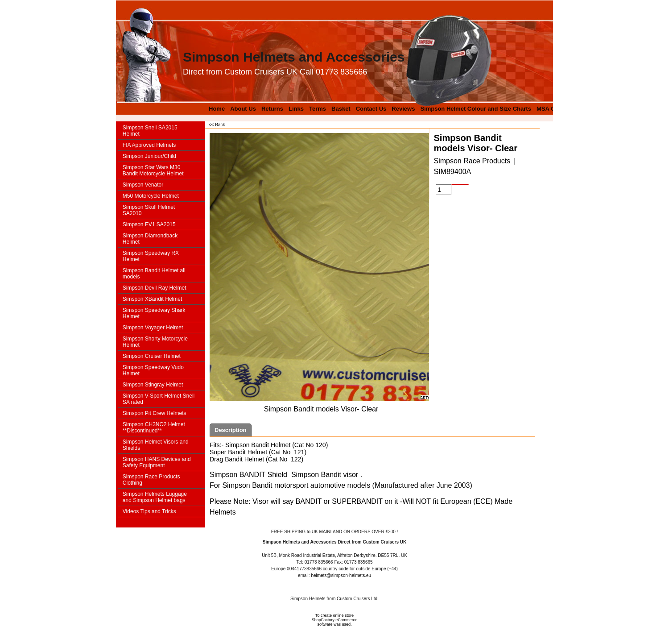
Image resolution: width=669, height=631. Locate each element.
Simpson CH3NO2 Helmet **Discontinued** (154, 427)
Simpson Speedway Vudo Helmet (153, 370)
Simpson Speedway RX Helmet (151, 256)
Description (231, 430)
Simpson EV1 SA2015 (149, 224)
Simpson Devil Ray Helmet (154, 288)
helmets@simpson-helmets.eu (341, 575)
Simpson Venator (143, 185)
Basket (341, 108)
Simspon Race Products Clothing (151, 479)
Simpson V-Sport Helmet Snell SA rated (158, 399)
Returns (272, 108)
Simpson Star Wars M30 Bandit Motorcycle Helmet (153, 170)
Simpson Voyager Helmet (153, 327)
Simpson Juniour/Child (149, 156)
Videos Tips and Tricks (149, 511)
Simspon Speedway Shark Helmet (154, 313)
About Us (243, 108)
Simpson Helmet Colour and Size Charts (475, 108)
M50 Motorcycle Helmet (151, 196)
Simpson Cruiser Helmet (152, 356)
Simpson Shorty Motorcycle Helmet (155, 342)
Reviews (403, 108)
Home (217, 108)
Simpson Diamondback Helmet (150, 238)
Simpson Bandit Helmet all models (154, 273)
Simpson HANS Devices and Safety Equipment (157, 462)
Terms (317, 108)
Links (296, 108)
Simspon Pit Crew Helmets (154, 413)
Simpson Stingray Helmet (153, 385)
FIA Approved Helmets (149, 145)
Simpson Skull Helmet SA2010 (149, 210)
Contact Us (371, 108)
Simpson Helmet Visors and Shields (156, 445)
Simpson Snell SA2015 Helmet (150, 131)
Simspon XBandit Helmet (152, 299)
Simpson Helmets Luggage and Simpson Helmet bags (155, 497)
